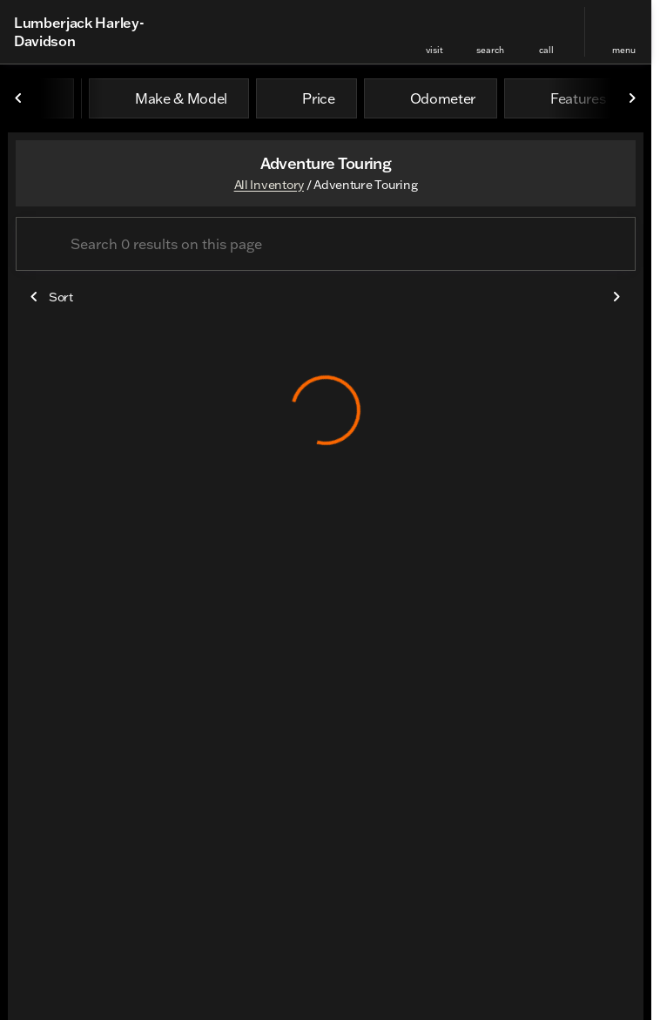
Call (546, 50)
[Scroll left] (19, 98)
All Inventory (269, 185)
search (490, 50)
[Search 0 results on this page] (325, 244)
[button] (434, 32)
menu (624, 50)
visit (434, 50)
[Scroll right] (632, 98)
